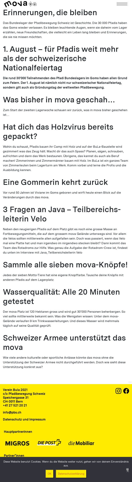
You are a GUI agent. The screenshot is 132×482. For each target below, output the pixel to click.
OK (49, 473)
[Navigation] (122, 4)
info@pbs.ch (12, 412)
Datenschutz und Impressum (24, 419)
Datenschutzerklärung (71, 473)
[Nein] (127, 469)
